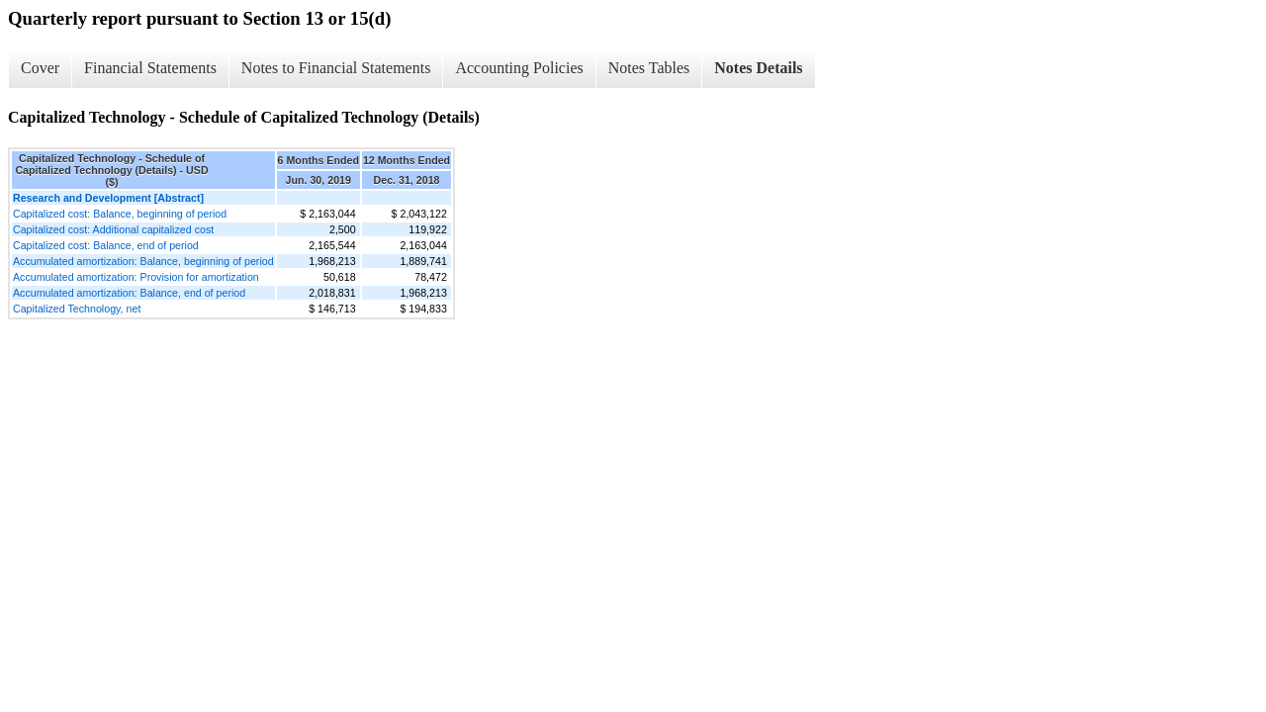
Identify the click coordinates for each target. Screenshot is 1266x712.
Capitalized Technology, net (76, 308)
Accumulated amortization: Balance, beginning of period (143, 261)
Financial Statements (150, 67)
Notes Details (758, 67)
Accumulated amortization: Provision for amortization (136, 277)
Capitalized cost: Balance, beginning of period (119, 214)
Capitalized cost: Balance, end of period (106, 245)
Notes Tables (649, 67)
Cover (40, 67)
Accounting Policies (519, 67)
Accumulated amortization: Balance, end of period (129, 293)
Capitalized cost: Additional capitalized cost (113, 229)
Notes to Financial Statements (336, 67)
